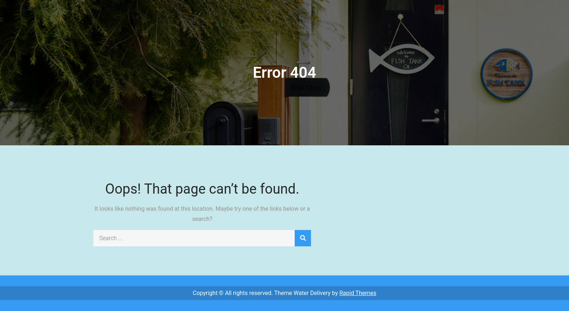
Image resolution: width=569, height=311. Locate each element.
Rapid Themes (357, 293)
